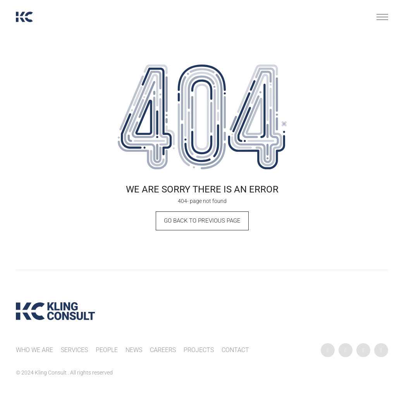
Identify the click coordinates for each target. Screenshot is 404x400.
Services (74, 350)
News (133, 350)
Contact (235, 350)
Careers (163, 350)
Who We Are (34, 350)
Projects (199, 350)
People (107, 350)
